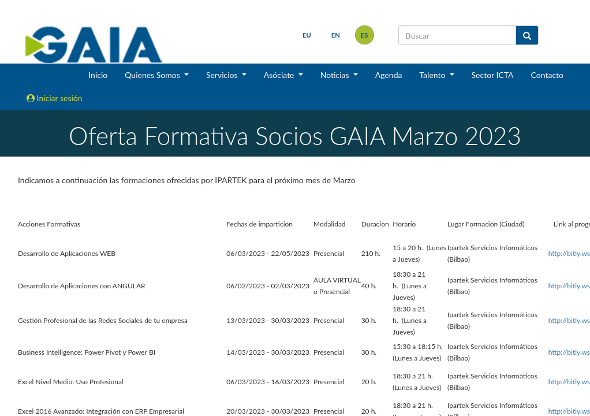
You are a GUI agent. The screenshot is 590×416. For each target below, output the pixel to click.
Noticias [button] (336, 75)
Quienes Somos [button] (153, 75)
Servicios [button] (223, 75)
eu (307, 35)
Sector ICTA (493, 75)
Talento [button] (433, 75)
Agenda (388, 75)
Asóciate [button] (280, 75)
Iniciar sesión (55, 98)
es (364, 35)
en (335, 35)
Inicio (97, 75)
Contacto (547, 75)
